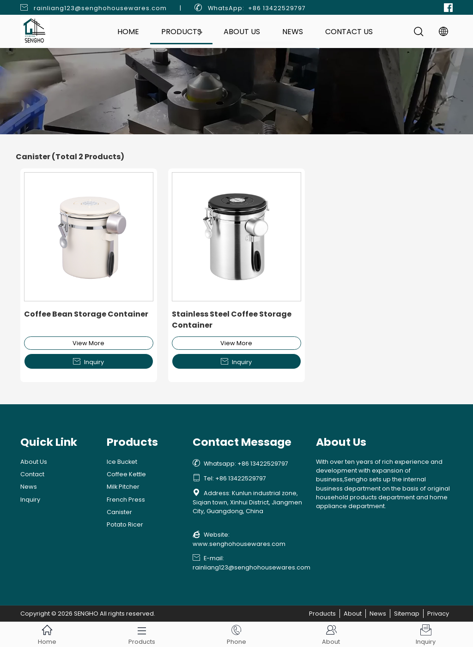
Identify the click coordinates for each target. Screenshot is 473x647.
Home (128, 31)
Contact (32, 474)
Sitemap (406, 613)
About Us (242, 31)
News (292, 31)
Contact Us (349, 31)
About (353, 613)
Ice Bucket (122, 462)
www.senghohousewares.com (239, 544)
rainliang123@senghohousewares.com (100, 8)
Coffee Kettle (126, 474)
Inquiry (88, 362)
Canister (119, 512)
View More (88, 343)
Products (181, 31)
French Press (126, 499)
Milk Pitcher (123, 487)
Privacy (438, 613)
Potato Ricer (125, 524)
